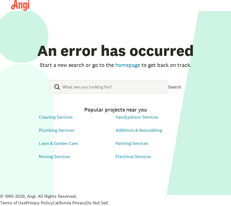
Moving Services (54, 156)
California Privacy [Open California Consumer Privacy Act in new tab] (69, 202)
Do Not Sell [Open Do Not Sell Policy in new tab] (97, 202)
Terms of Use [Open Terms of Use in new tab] (13, 202)
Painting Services (132, 143)
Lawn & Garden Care (58, 143)
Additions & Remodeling (139, 130)
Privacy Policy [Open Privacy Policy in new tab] (39, 202)
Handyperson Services (137, 117)
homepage (127, 65)
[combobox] (109, 91)
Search (174, 87)
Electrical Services (133, 156)
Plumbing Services (56, 130)
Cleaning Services (56, 117)
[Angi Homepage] (20, 5)
